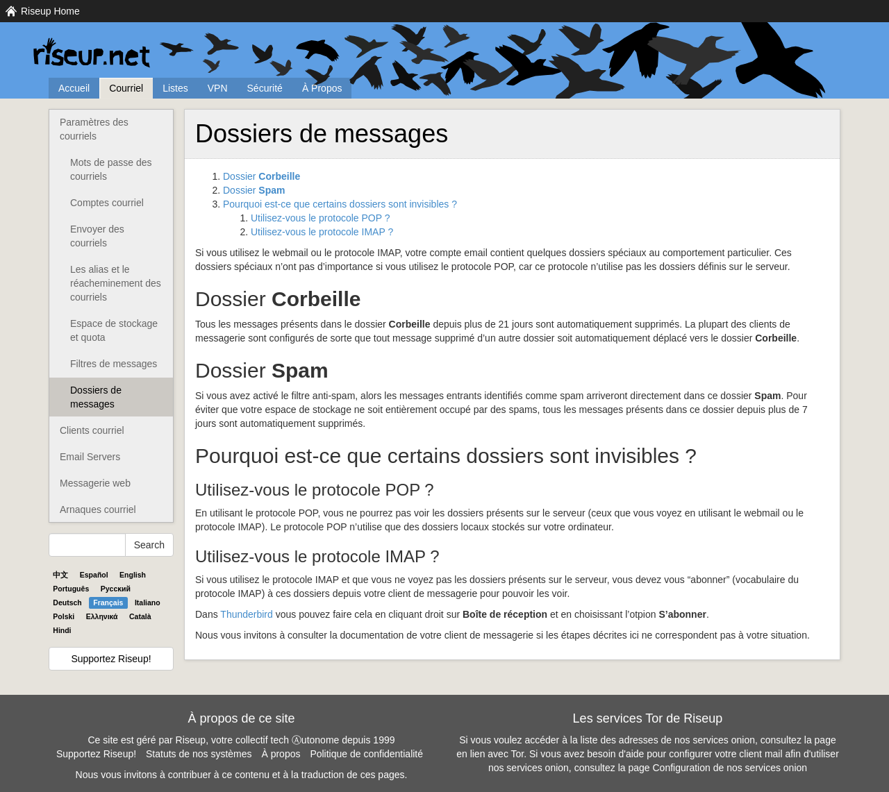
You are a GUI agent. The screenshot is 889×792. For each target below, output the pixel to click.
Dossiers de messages (96, 397)
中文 (60, 575)
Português (71, 588)
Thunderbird (246, 614)
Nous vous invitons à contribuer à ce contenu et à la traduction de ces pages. (242, 774)
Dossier (261, 176)
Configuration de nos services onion (730, 767)
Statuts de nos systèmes (199, 753)
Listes (175, 88)
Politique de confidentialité (366, 753)
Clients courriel (92, 430)
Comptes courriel (107, 202)
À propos (280, 753)
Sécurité (265, 88)
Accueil (74, 88)
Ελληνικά (102, 616)
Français (108, 602)
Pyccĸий (116, 588)
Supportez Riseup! (111, 658)
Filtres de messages (113, 363)
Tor (517, 753)
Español (94, 575)
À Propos (322, 88)
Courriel (126, 88)
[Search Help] (87, 545)
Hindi (62, 630)
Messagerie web (95, 483)
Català (140, 616)
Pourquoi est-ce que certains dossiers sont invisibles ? (340, 204)
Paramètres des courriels (94, 129)
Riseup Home (50, 11)
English (132, 575)
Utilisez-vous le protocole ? (320, 218)
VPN (218, 88)
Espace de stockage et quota (114, 330)
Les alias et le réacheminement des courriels (115, 283)
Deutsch (67, 602)
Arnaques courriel (98, 509)
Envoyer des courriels (97, 236)
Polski (63, 616)
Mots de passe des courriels (111, 169)
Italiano (147, 602)
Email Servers (90, 456)
